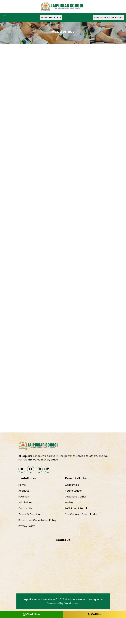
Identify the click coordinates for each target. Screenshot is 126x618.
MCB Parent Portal (51, 17)
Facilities (23, 496)
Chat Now (31, 614)
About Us (23, 491)
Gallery (69, 502)
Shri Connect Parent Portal (108, 17)
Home (22, 485)
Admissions (25, 502)
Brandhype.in (72, 603)
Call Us (94, 614)
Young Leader (73, 491)
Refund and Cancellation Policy (37, 520)
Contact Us (25, 508)
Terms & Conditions (30, 514)
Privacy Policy (26, 526)
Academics (72, 485)
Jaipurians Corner (75, 496)
